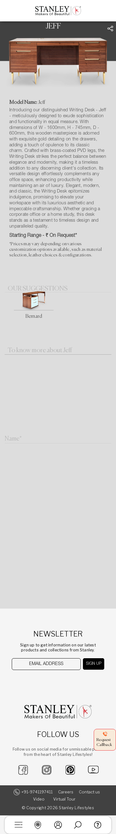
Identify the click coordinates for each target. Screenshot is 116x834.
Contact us (89, 792)
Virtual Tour (64, 799)
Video (39, 799)
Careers (65, 792)
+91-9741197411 (37, 792)
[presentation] (43, 682)
